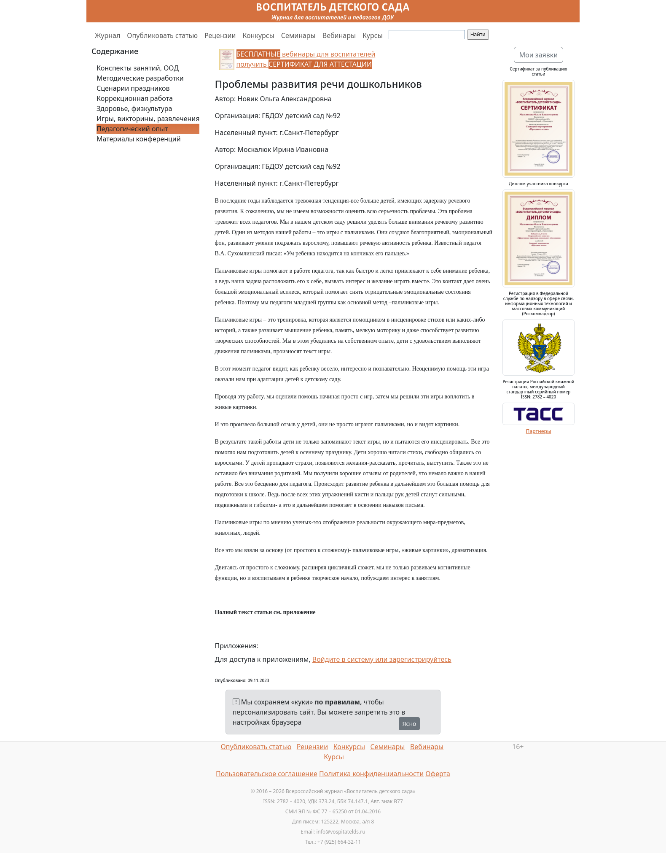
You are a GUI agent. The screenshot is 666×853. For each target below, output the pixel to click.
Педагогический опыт (132, 128)
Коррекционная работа (135, 98)
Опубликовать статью (162, 35)
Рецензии (220, 35)
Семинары (298, 35)
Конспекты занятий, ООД (138, 68)
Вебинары (339, 35)
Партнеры (538, 431)
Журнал (107, 35)
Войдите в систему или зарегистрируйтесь (381, 659)
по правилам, (338, 702)
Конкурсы (258, 35)
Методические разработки (140, 78)
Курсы (373, 35)
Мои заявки (538, 55)
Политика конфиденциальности (371, 773)
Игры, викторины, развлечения (148, 118)
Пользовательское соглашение (266, 773)
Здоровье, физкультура (134, 108)
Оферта (437, 773)
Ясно (409, 724)
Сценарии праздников (133, 88)
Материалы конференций (139, 139)
